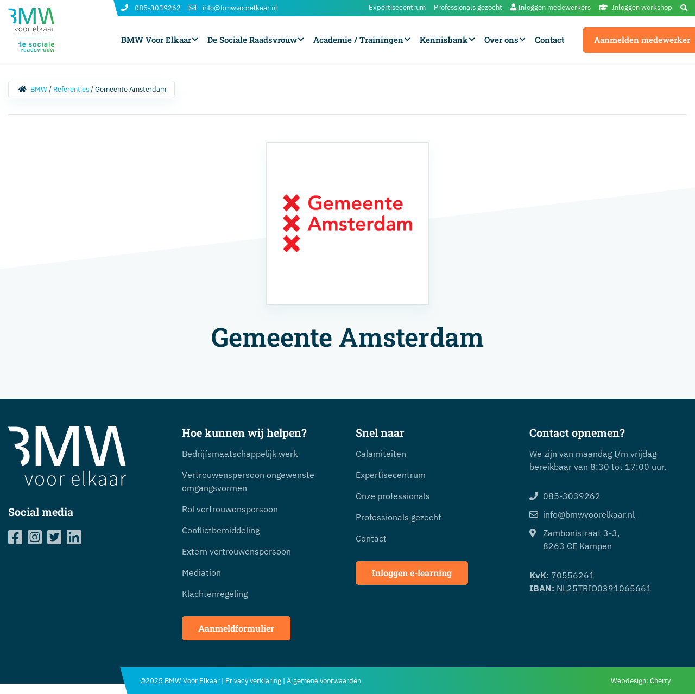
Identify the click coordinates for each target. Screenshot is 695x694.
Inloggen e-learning (412, 572)
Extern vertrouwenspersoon (236, 551)
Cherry (660, 680)
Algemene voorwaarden (324, 680)
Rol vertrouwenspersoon (230, 509)
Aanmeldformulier (236, 628)
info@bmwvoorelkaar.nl (233, 8)
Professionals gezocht (468, 7)
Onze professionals (393, 496)
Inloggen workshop (635, 7)
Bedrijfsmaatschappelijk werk (240, 453)
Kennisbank (444, 39)
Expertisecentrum (397, 7)
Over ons (501, 39)
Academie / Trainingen (358, 39)
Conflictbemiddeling (221, 530)
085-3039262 (151, 8)
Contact (549, 39)
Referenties (71, 89)
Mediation (201, 572)
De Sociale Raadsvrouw (252, 39)
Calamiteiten (381, 453)
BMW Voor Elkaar (156, 39)
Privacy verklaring (253, 680)
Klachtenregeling (215, 593)
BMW (38, 89)
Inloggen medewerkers (550, 7)
